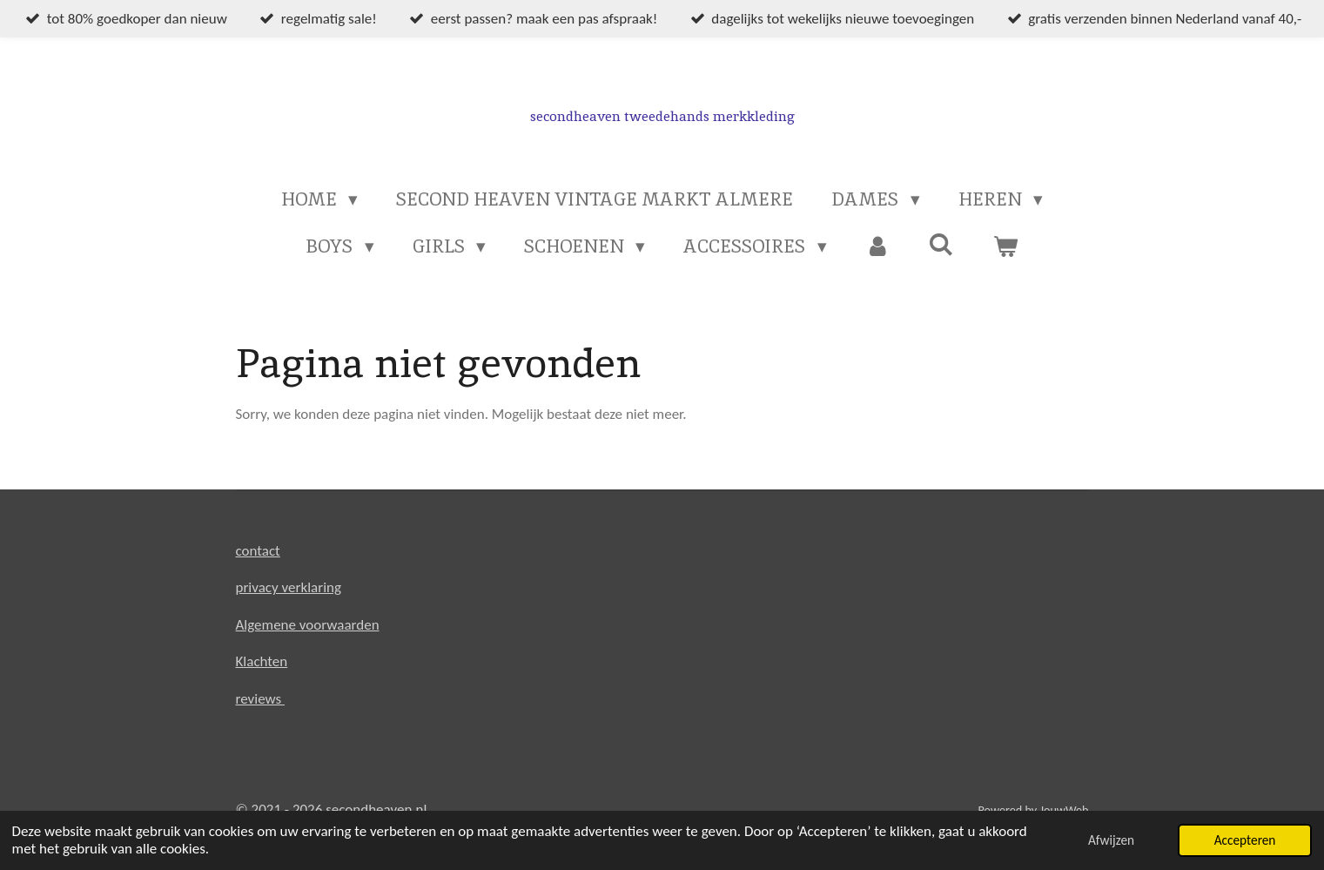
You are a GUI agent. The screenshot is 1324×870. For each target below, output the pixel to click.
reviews (261, 699)
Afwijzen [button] (1111, 840)
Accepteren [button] (1245, 840)
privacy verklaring (289, 587)
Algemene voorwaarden (308, 625)
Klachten (262, 661)
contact (258, 551)
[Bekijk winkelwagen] (1005, 246)
